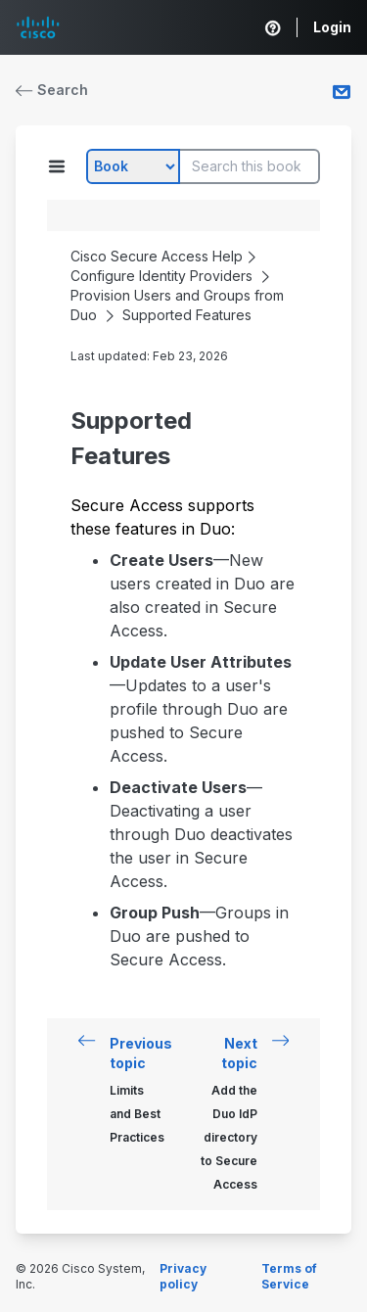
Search (52, 89)
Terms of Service (289, 1276)
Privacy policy (183, 1276)
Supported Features (187, 314)
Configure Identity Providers (161, 275)
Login (332, 27)
